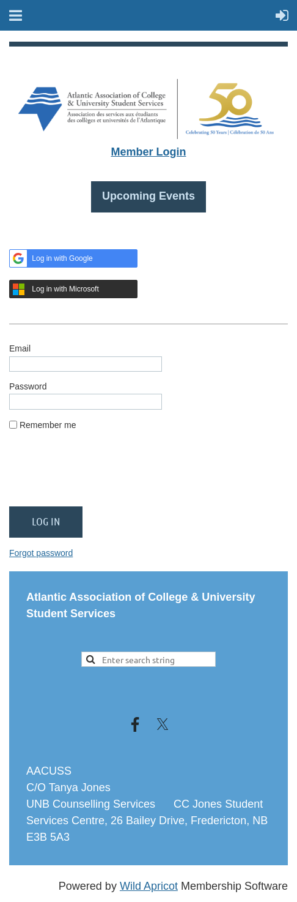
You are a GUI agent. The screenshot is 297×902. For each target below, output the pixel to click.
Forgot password (41, 553)
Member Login (148, 152)
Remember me (48, 425)
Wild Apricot (149, 886)
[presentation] (102, 473)
